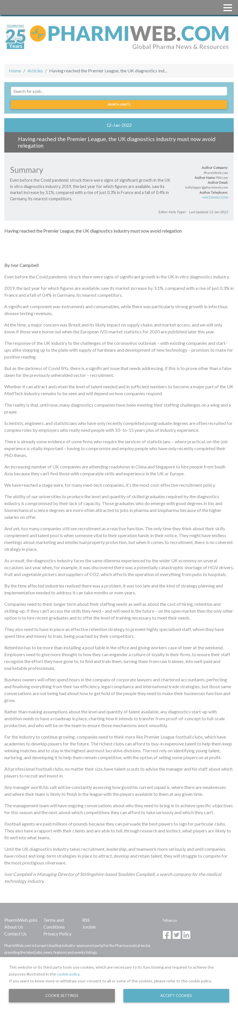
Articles (35, 70)
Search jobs (119, 104)
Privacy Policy (57, 933)
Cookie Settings (61, 995)
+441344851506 (215, 197)
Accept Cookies (176, 995)
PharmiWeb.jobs (20, 920)
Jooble (89, 926)
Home (15, 70)
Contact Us (15, 933)
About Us (13, 926)
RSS (86, 920)
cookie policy (68, 974)
